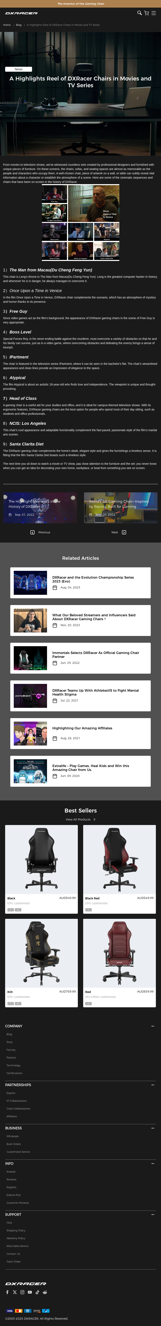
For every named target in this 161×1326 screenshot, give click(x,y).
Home (7, 24)
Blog (19, 24)
